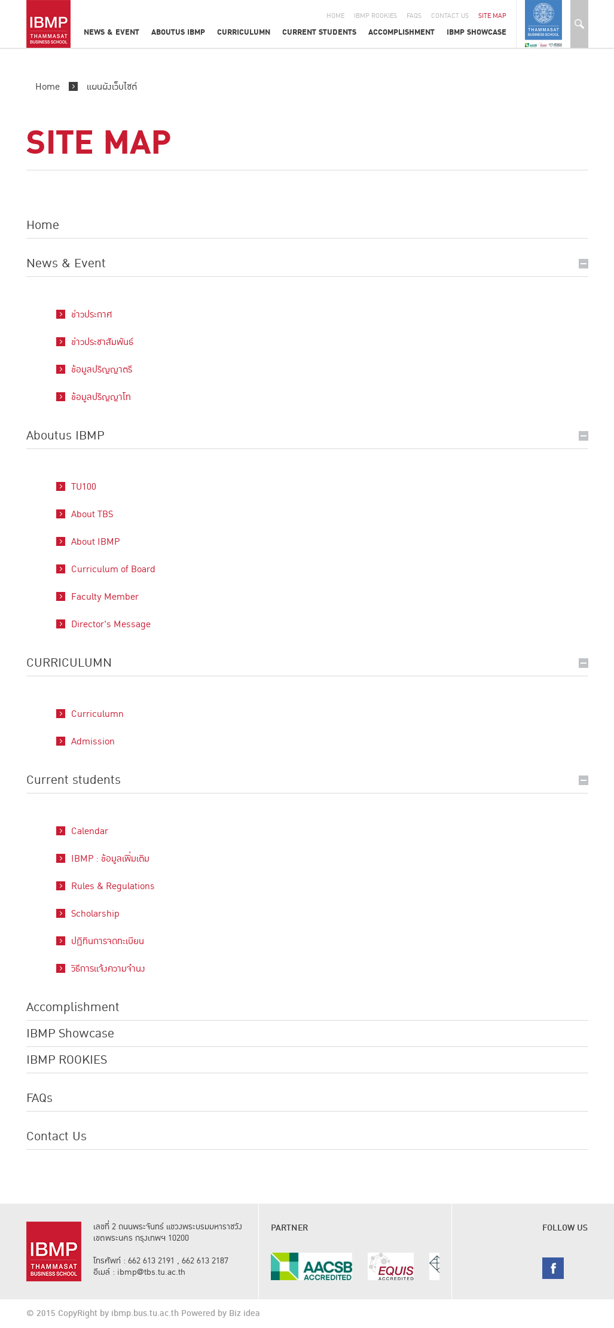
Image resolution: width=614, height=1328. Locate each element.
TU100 (83, 487)
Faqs (414, 16)
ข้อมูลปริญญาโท (101, 397)
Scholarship (95, 913)
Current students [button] (73, 780)
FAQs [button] (39, 1098)
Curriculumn (97, 714)
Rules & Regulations (113, 886)
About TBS (92, 514)
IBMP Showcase (476, 32)
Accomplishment (401, 32)
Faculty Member (105, 597)
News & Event (111, 32)
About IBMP (95, 542)
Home (335, 16)
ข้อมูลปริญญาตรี (101, 369)
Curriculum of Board (113, 569)
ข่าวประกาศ (91, 314)
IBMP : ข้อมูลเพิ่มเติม (110, 858)
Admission (93, 741)
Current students (319, 32)
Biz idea (244, 1313)
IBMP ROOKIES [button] (66, 1060)
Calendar (89, 831)
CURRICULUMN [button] (69, 663)
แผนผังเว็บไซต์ (112, 87)
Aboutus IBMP (178, 32)
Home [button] (42, 225)
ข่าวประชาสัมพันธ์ (102, 342)
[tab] (307, 225)
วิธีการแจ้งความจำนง (108, 968)
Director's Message (111, 624)
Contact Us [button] (56, 1136)
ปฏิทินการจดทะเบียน (107, 941)
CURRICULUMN (243, 32)
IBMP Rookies (375, 16)
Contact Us (450, 16)
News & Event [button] (66, 263)
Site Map (492, 16)
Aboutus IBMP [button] (65, 435)
